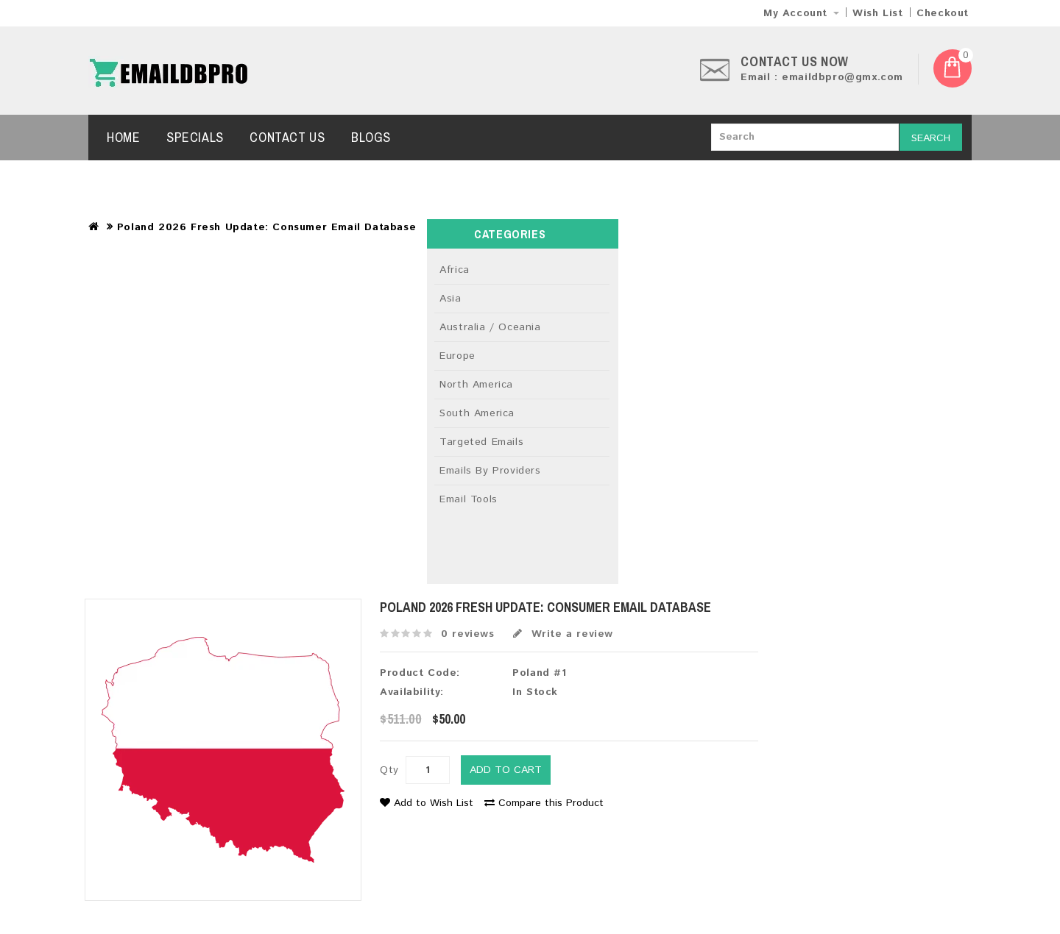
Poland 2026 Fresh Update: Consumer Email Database (266, 227)
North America (476, 384)
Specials (195, 137)
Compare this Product (544, 803)
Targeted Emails (481, 442)
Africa (454, 270)
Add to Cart (506, 770)
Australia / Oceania (489, 327)
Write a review (563, 634)
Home (123, 137)
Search (930, 138)
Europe (457, 356)
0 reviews (467, 634)
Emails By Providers (489, 470)
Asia (450, 298)
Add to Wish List (426, 803)
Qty (389, 770)
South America (477, 413)
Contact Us (287, 137)
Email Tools (468, 499)
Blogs (371, 137)
